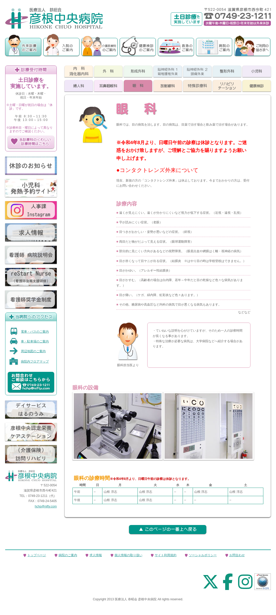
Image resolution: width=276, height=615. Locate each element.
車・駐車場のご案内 (29, 341)
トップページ (36, 555)
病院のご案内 (68, 555)
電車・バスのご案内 (29, 331)
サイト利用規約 (165, 555)
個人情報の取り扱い (128, 555)
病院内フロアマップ (29, 361)
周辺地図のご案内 (27, 351)
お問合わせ (237, 555)
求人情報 (96, 555)
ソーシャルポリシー (203, 555)
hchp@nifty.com (46, 506)
